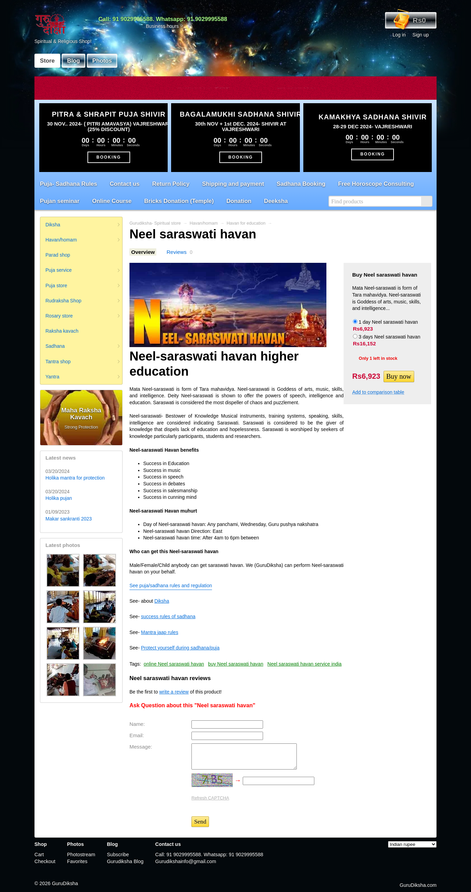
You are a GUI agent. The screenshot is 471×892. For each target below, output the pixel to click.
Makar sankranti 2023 (68, 519)
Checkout (44, 861)
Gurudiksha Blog (125, 861)
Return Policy (170, 184)
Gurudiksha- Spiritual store (155, 223)
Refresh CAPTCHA (210, 797)
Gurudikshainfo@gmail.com (185, 861)
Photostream (81, 854)
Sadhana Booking (301, 184)
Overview (143, 252)
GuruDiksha (65, 883)
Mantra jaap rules (159, 632)
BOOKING (108, 156)
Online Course (112, 201)
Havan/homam (204, 223)
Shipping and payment (233, 184)
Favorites (77, 861)
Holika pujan (58, 498)
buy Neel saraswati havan (235, 664)
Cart (39, 854)
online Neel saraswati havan (174, 664)
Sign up (420, 34)
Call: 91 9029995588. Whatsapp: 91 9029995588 (162, 19)
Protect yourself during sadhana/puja (180, 648)
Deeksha (276, 201)
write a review (174, 692)
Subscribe (118, 854)
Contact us (125, 184)
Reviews (177, 252)
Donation (238, 201)
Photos (102, 60)
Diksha (161, 601)
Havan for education (246, 223)
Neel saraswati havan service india (305, 664)
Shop (40, 844)
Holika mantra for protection (75, 478)
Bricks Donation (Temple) (179, 201)
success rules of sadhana (168, 616)
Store (47, 60)
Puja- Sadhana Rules (68, 184)
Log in (399, 34)
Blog (73, 60)
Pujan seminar (60, 201)
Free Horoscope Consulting (376, 184)
